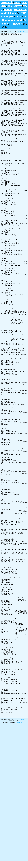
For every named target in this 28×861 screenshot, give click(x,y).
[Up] (24, 31)
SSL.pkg (9, 16)
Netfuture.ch (19, 859)
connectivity (15, 6)
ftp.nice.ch (7, 2)
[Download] (19, 31)
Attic (17, 2)
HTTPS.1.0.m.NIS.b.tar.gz (14, 11)
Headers (18, 23)
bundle (8, 9)
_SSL (18, 16)
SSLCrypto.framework (14, 18)
